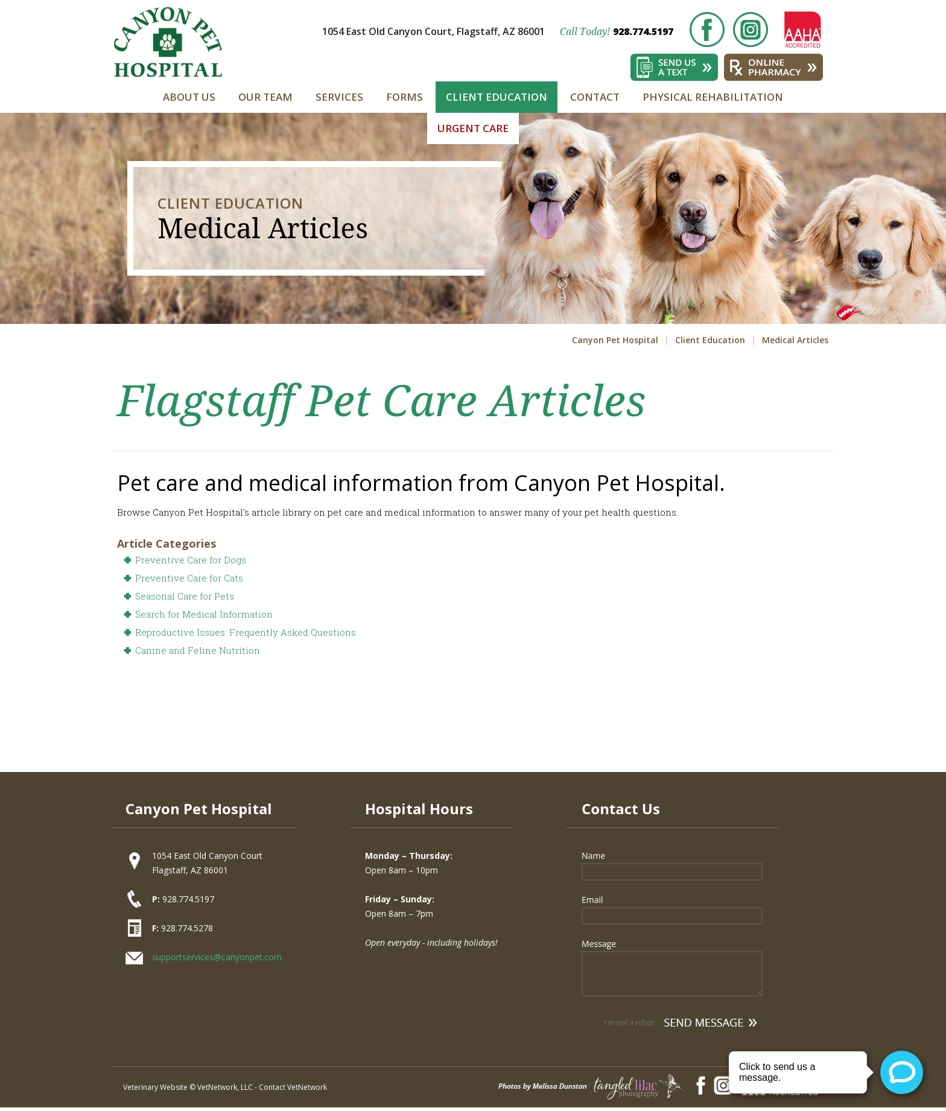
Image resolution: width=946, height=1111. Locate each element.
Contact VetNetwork (293, 1087)
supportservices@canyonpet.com (217, 957)
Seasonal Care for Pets (184, 596)
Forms (404, 97)
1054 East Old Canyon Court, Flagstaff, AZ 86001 (433, 31)
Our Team (265, 97)
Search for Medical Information (204, 614)
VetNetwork (217, 1087)
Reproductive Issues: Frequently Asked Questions (245, 632)
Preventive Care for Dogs (190, 560)
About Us (189, 97)
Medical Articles (795, 340)
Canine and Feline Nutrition (197, 650)
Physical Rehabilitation (713, 97)
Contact (595, 97)
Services (339, 97)
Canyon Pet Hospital (615, 340)
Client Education (496, 97)
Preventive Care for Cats (189, 578)
